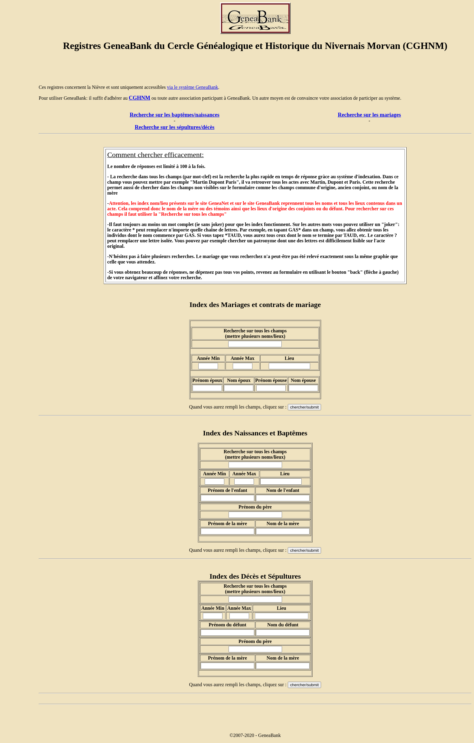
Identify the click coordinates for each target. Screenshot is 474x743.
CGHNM (139, 98)
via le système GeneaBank (192, 87)
